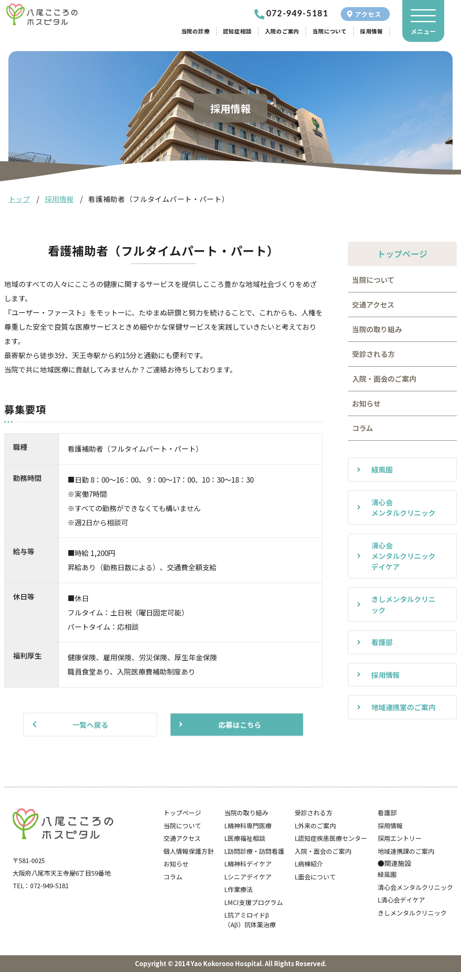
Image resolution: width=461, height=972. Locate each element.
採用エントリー (400, 838)
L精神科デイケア (248, 863)
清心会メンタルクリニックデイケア (403, 556)
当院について (329, 31)
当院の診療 (195, 31)
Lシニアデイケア (248, 876)
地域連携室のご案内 (403, 707)
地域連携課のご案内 (406, 851)
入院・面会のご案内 (384, 378)
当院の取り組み (377, 329)
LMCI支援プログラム (253, 902)
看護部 (382, 642)
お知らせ (366, 403)
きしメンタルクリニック (403, 604)
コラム (362, 428)
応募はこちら (239, 724)
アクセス (368, 14)
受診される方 (373, 354)
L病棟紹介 (309, 863)
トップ (19, 199)
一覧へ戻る (90, 724)
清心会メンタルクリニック (403, 507)
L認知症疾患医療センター (331, 838)
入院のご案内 (282, 31)
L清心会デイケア (401, 899)
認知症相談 (237, 31)
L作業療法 (238, 889)
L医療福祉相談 (244, 838)
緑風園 (382, 469)
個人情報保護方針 (188, 851)
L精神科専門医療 (248, 825)
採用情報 (371, 31)
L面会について (315, 876)
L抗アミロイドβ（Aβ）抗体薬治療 (250, 919)
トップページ (182, 812)
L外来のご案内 (315, 825)
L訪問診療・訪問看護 (254, 851)
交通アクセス (373, 304)
